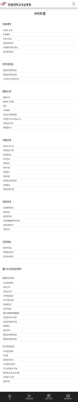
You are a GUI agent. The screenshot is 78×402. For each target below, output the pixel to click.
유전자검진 (7, 309)
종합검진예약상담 (10, 70)
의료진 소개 (7, 30)
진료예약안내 (8, 208)
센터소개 (6, 287)
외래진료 (6, 212)
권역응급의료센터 (10, 181)
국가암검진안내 (9, 364)
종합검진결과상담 (10, 75)
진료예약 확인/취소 (10, 47)
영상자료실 (7, 248)
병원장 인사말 (8, 102)
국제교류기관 (8, 123)
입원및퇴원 (7, 216)
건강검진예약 (8, 283)
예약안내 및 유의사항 (11, 373)
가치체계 (6, 110)
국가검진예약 (8, 351)
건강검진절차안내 (10, 322)
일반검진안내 (8, 360)
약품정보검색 (8, 252)
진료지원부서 (8, 225)
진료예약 (6, 34)
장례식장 (6, 176)
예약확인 (6, 326)
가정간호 (6, 229)
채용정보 (7, 128)
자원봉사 (6, 172)
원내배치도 (7, 155)
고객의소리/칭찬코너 (11, 79)
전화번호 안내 (8, 150)
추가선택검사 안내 (10, 368)
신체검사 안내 (8, 377)
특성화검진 (7, 304)
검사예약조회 (8, 52)
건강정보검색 (8, 256)
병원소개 (6, 97)
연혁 (4, 106)
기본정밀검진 (8, 296)
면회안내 (6, 163)
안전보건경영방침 (10, 115)
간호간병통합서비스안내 (11, 221)
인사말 (5, 355)
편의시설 (6, 168)
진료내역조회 (8, 43)
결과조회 (6, 330)
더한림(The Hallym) (12, 119)
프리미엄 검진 (8, 300)
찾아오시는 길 (8, 146)
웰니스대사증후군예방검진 (11, 313)
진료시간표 (7, 39)
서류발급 (6, 185)
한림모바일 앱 (8, 189)
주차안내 (6, 159)
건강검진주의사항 (10, 317)
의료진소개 (7, 291)
